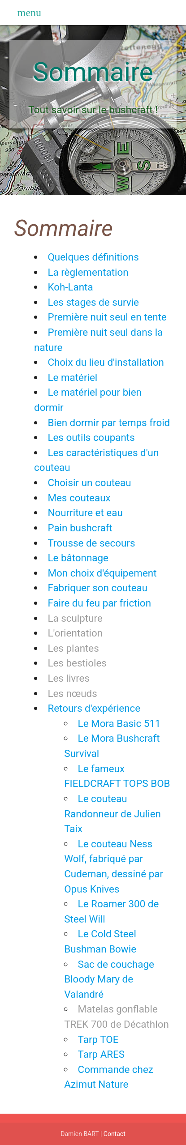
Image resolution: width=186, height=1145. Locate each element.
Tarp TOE (98, 1039)
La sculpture (75, 618)
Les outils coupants (91, 437)
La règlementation (88, 272)
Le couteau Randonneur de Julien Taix (112, 813)
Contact (114, 1133)
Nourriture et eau (85, 512)
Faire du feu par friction (99, 603)
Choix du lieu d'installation (106, 362)
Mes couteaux (79, 498)
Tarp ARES (101, 1054)
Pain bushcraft (80, 528)
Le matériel (72, 377)
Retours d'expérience (94, 708)
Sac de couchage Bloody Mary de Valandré (109, 979)
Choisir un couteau (89, 482)
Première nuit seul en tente (107, 317)
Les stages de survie (93, 302)
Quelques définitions (93, 257)
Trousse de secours (91, 543)
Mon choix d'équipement (102, 573)
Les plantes (73, 648)
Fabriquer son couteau (97, 588)
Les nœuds (72, 693)
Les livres (69, 678)
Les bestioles (77, 663)
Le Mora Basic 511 (119, 723)
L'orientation (75, 633)
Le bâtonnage (78, 558)
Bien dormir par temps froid (109, 422)
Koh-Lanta (70, 287)
